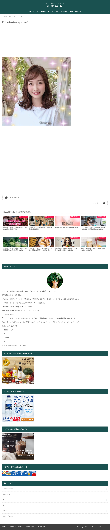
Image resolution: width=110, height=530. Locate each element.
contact (12, 527)
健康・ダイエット (75, 12)
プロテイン (64, 12)
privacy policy (30, 527)
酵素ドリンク (45, 12)
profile (4, 527)
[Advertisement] (55, 42)
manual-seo (41, 527)
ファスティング (33, 12)
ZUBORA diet (55, 6)
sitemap (20, 527)
